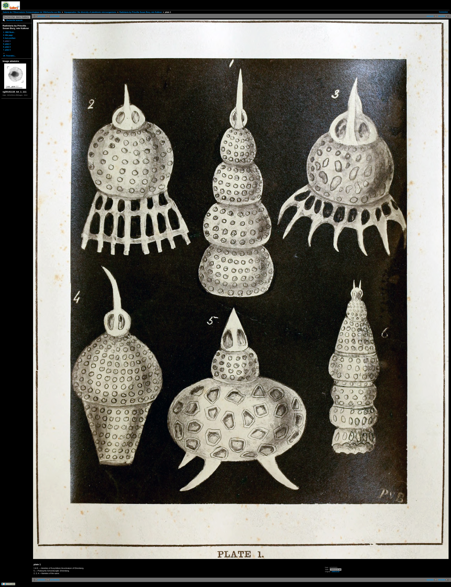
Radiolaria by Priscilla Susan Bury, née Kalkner (140, 12)
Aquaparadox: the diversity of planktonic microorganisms (90, 12)
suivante (430, 16)
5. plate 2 (7, 44)
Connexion (443, 12)
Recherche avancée (14, 20)
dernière (441, 16)
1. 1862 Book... (9, 32)
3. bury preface (9, 38)
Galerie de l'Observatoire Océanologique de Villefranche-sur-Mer (32, 12)
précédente (54, 16)
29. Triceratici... (9, 56)
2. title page (8, 35)
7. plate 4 (7, 50)
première (41, 16)
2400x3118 (335, 571)
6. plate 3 (7, 47)
